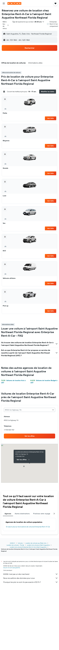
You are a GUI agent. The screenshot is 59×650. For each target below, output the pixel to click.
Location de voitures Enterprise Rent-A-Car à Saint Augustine (28, 547)
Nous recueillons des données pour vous (30, 578)
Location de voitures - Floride (15, 545)
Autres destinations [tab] (22, 514)
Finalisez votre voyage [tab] (41, 514)
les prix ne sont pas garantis (11, 567)
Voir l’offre (50, 118)
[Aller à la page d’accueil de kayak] (14, 3)
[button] (3, 3)
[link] (29, 436)
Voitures (20, 543)
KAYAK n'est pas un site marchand (30, 574)
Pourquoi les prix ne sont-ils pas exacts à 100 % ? (30, 582)
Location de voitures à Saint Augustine (38, 545)
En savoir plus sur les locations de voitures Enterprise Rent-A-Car (28, 527)
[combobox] (6, 25)
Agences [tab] (8, 514)
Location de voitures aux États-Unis (35, 543)
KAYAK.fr (12, 543)
